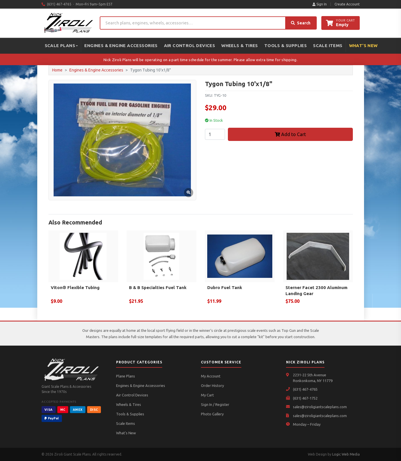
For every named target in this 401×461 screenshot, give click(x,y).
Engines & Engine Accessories (120, 45)
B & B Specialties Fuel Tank (158, 287)
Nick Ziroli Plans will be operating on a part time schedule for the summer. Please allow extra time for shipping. (200, 60)
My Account (210, 376)
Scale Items (327, 45)
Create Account (347, 4)
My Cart (207, 395)
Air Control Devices (189, 45)
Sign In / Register (215, 404)
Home (57, 70)
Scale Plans (61, 45)
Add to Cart (290, 134)
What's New (363, 45)
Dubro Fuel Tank (224, 287)
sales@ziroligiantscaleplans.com (320, 407)
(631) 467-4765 (305, 389)
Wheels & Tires (239, 45)
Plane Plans (125, 376)
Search (300, 23)
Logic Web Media (346, 454)
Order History (212, 385)
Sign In (319, 4)
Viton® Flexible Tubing (75, 287)
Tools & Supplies (285, 45)
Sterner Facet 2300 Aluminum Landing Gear (316, 290)
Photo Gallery (212, 414)
